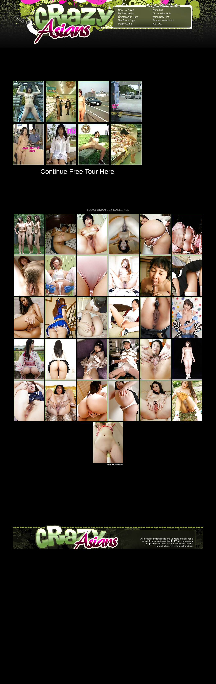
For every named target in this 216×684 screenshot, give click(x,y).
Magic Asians (125, 23)
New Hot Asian (126, 10)
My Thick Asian (126, 13)
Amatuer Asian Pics (162, 20)
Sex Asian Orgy (126, 20)
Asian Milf (157, 10)
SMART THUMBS (115, 464)
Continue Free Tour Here (77, 171)
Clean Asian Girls (161, 13)
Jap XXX (157, 23)
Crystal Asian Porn (128, 17)
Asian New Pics (160, 17)
